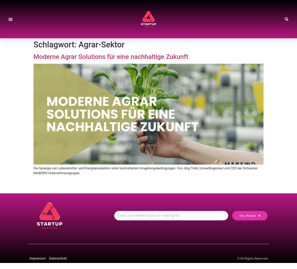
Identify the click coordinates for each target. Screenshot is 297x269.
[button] (10, 19)
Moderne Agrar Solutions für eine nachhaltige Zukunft (110, 56)
